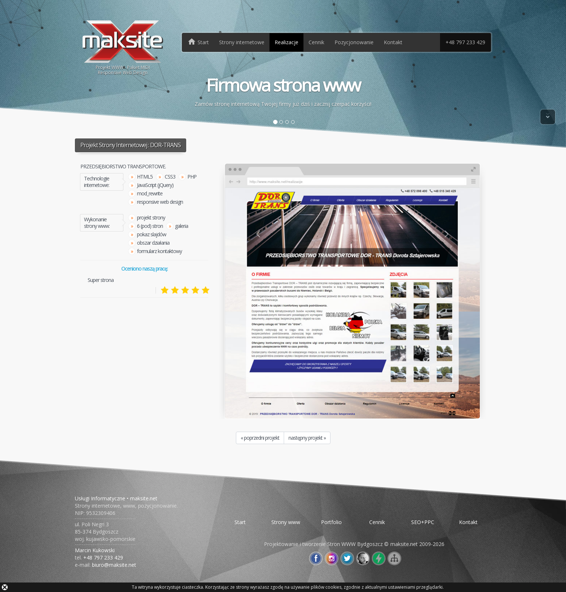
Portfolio (331, 522)
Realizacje (286, 42)
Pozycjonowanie (354, 42)
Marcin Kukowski (95, 550)
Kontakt (393, 42)
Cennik (316, 42)
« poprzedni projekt (260, 437)
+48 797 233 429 (465, 42)
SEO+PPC (422, 522)
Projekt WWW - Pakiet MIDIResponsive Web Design (123, 47)
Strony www (285, 522)
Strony (241, 42)
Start (240, 522)
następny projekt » (307, 437)
